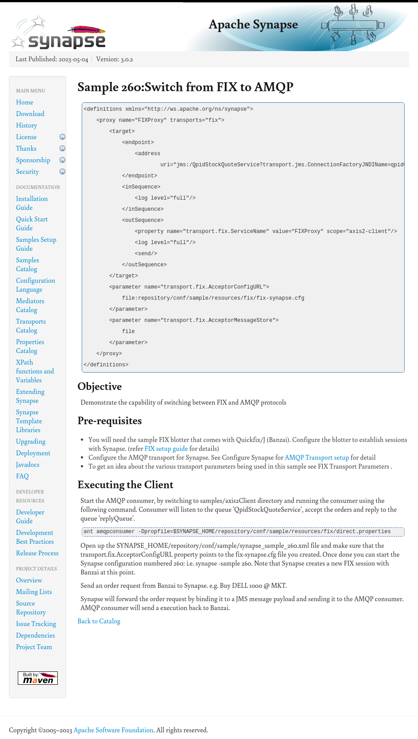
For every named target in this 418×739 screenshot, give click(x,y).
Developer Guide (30, 516)
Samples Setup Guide (36, 244)
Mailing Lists (34, 591)
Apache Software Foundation (114, 730)
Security (27, 171)
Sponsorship (33, 160)
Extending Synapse (30, 396)
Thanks (26, 148)
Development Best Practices (35, 537)
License (26, 137)
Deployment (33, 453)
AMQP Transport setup (317, 457)
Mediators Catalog (30, 305)
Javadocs (28, 464)
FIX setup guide (166, 448)
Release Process (37, 553)
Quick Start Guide (32, 223)
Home (24, 102)
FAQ (22, 476)
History (26, 125)
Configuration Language (35, 284)
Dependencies (35, 635)
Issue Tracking (36, 623)
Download (30, 113)
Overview (29, 580)
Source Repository (31, 607)
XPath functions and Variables (35, 371)
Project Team (34, 647)
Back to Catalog (98, 621)
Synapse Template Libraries (29, 421)
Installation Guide (32, 203)
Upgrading (30, 441)
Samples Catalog (27, 264)
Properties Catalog (30, 346)
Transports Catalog (31, 325)
